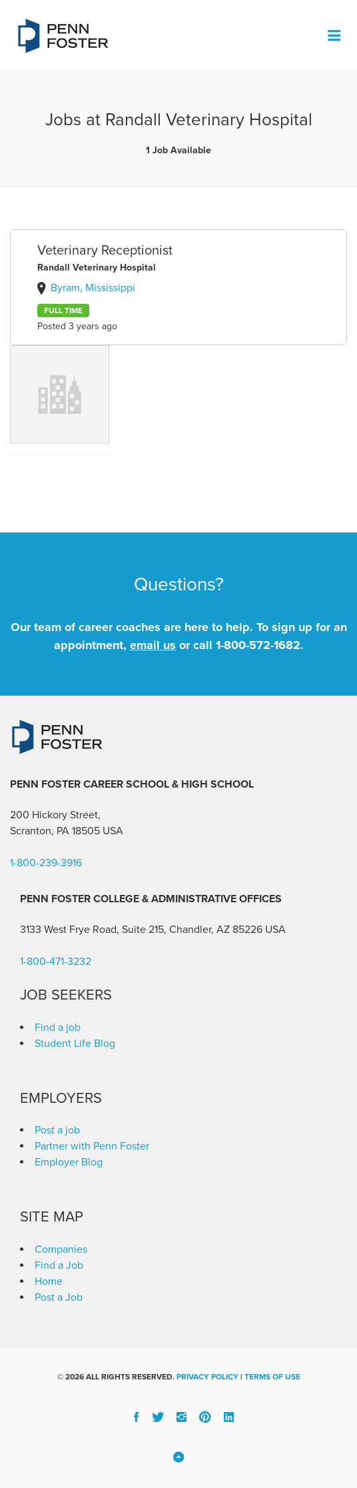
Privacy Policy (207, 1376)
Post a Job (59, 1297)
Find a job (58, 1027)
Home (49, 1281)
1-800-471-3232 (55, 961)
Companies (61, 1249)
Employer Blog (69, 1162)
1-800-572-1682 (258, 645)
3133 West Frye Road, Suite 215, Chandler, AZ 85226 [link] (141, 929)
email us (153, 645)
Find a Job (59, 1265)
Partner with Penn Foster (92, 1146)
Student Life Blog (75, 1043)
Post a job (57, 1130)
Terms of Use (272, 1376)
